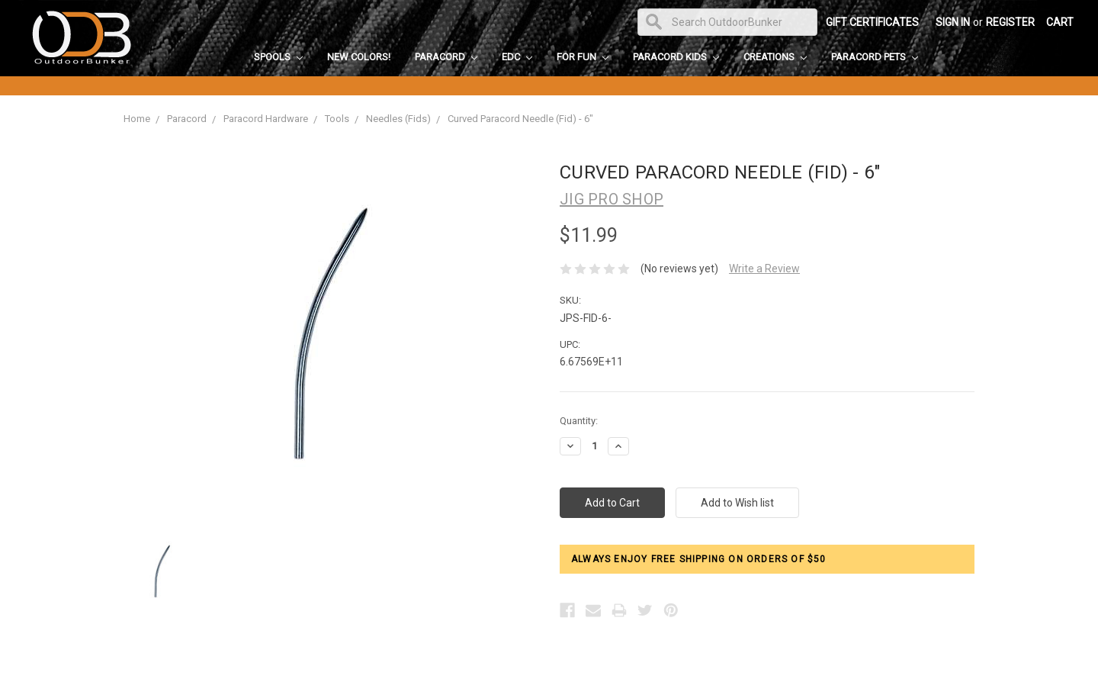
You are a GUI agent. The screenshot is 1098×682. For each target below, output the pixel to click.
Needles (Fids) (398, 118)
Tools (337, 118)
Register (1010, 22)
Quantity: (579, 420)
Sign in (953, 22)
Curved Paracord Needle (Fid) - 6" (520, 118)
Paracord (446, 57)
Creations (775, 57)
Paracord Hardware (265, 118)
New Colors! (358, 57)
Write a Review (764, 268)
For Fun (582, 57)
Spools (278, 57)
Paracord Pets (874, 57)
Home (137, 118)
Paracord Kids (676, 57)
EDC (517, 57)
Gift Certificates (872, 22)
